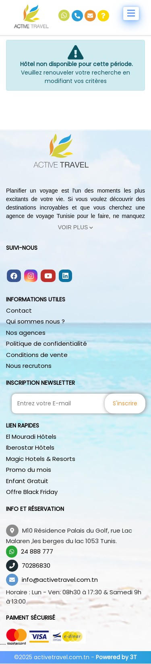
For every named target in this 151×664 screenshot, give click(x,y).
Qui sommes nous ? (35, 321)
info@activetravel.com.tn (60, 579)
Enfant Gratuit (27, 481)
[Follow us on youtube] (48, 276)
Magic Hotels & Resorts (40, 458)
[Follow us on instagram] (30, 276)
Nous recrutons (29, 365)
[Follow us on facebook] (14, 276)
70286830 (36, 565)
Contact (19, 310)
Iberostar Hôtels (30, 447)
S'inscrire (125, 403)
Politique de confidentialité (46, 343)
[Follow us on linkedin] (65, 276)
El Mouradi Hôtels (31, 436)
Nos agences (26, 332)
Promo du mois (28, 469)
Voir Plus (75, 227)
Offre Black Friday (32, 492)
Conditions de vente (37, 355)
